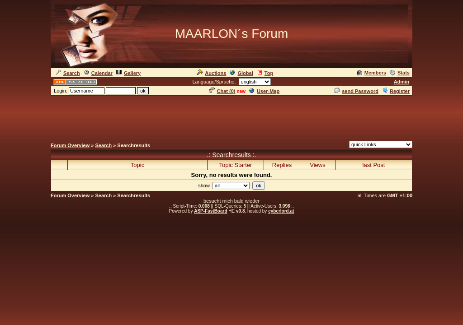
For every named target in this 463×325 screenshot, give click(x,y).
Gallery (128, 73)
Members (371, 72)
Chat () (222, 91)
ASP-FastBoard (210, 211)
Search (68, 73)
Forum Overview (70, 145)
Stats (400, 72)
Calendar (98, 73)
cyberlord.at (281, 211)
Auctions (211, 73)
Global (241, 73)
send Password (356, 91)
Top (265, 73)
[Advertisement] (231, 117)
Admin (401, 81)
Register (396, 91)
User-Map (264, 91)
